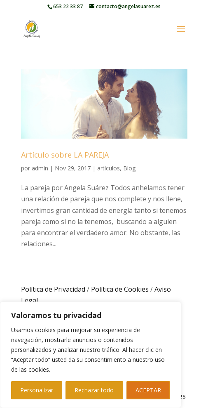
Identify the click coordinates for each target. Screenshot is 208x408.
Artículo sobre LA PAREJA (65, 155)
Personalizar (36, 390)
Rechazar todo (94, 390)
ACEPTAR (148, 390)
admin (40, 168)
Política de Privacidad (53, 289)
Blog (129, 168)
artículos (108, 168)
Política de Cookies (120, 289)
